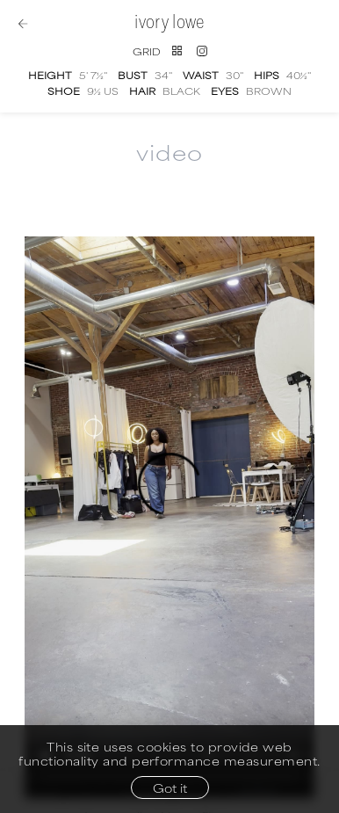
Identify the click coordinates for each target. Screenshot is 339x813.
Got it (170, 787)
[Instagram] (202, 51)
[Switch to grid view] (158, 50)
